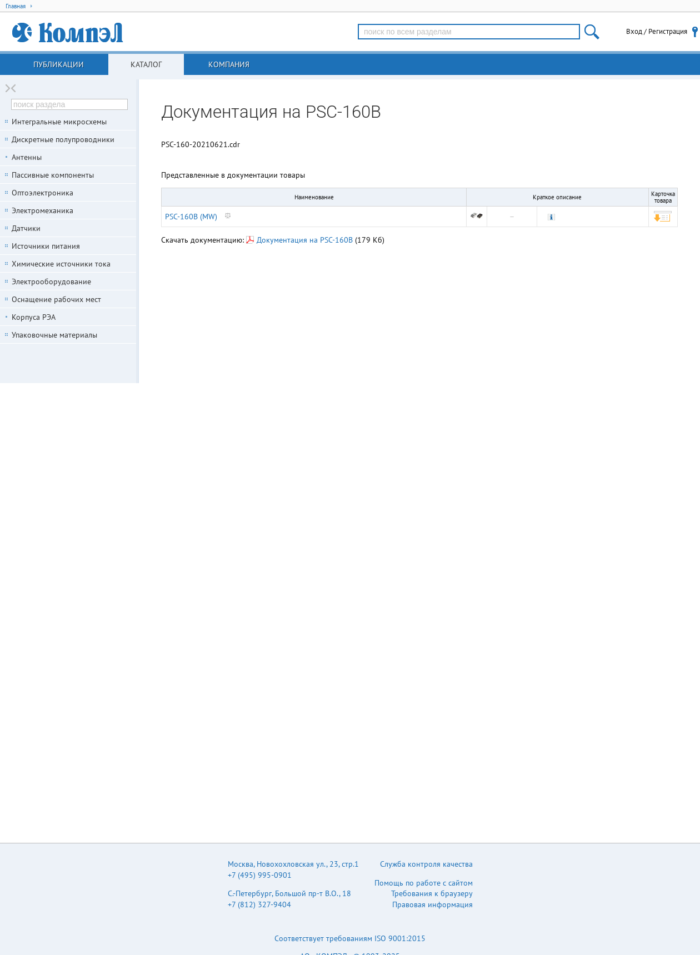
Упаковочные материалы (54, 335)
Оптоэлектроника (42, 193)
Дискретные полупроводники (63, 139)
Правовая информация (432, 904)
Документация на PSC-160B (299, 240)
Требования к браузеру (432, 893)
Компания (228, 64)
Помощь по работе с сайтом (423, 883)
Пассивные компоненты (53, 175)
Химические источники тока (61, 264)
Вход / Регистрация (656, 31)
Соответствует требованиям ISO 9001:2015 (350, 938)
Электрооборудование (51, 281)
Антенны (27, 157)
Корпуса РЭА (34, 317)
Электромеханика (42, 210)
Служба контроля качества (426, 864)
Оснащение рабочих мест (56, 299)
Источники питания (46, 246)
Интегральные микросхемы (59, 122)
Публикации (58, 64)
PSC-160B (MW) (191, 217)
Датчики (26, 228)
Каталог (146, 64)
